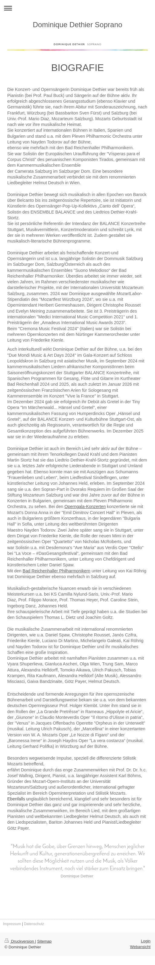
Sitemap (44, 941)
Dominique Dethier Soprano (77, 25)
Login (145, 941)
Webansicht (140, 946)
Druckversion (20, 941)
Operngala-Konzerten (85, 506)
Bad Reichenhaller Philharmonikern (56, 570)
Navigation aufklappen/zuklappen (77, 8)
